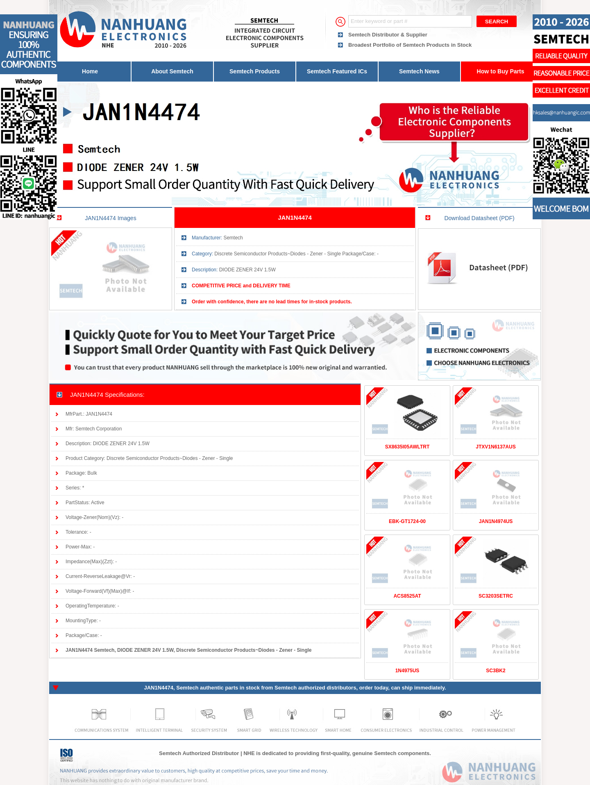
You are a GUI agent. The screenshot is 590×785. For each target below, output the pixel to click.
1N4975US (407, 671)
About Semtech (172, 71)
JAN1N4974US (496, 521)
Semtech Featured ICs (337, 71)
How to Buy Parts (500, 71)
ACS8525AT (407, 596)
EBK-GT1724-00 (407, 521)
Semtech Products (254, 71)
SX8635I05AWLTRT (407, 447)
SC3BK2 (495, 671)
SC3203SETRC (496, 596)
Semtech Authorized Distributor (199, 753)
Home (90, 71)
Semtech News (419, 71)
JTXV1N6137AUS (495, 447)
